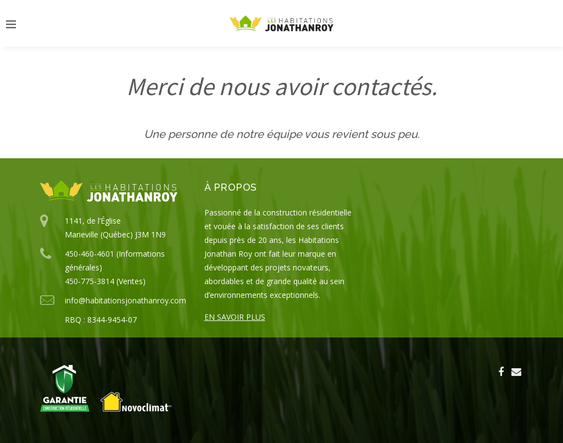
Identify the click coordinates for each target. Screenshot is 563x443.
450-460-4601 (89, 253)
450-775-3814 (89, 281)
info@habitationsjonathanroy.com (125, 300)
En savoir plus (234, 317)
